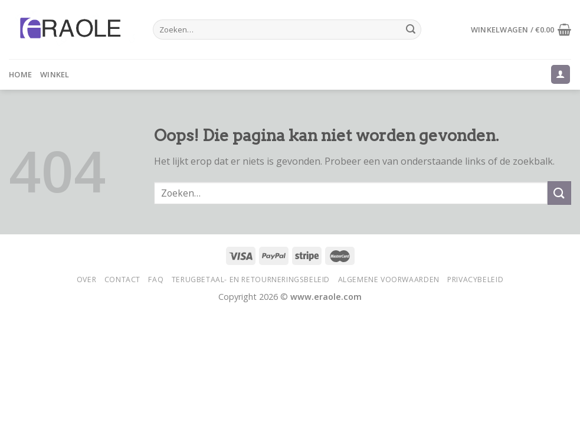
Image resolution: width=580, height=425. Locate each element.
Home (20, 74)
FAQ (155, 279)
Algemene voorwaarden (389, 279)
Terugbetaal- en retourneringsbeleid (251, 279)
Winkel (55, 74)
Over (86, 279)
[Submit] (411, 29)
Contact (122, 279)
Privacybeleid (475, 279)
